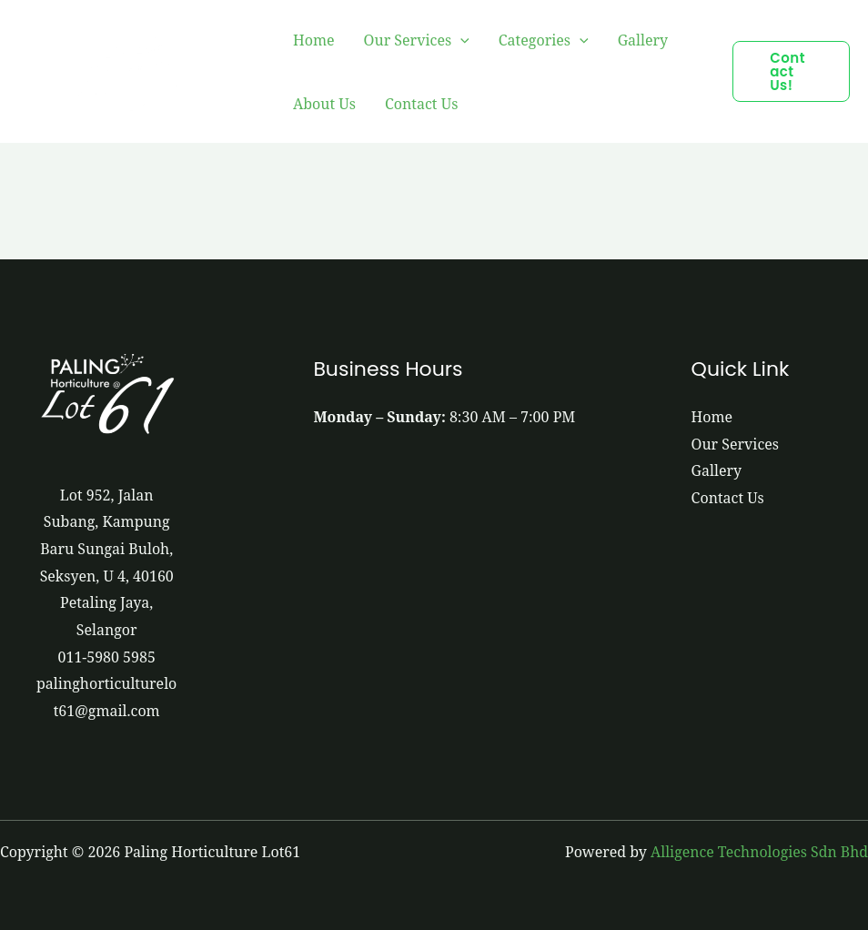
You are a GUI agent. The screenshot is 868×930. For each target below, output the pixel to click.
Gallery (643, 40)
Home (314, 40)
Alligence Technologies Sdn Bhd (758, 852)
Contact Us (421, 104)
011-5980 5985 (106, 657)
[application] (460, 40)
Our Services (416, 40)
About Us (324, 104)
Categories (544, 40)
